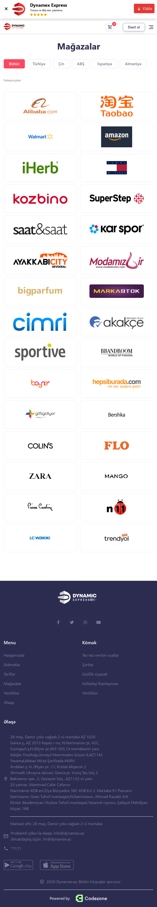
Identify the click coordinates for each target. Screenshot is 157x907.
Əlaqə (9, 702)
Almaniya (133, 63)
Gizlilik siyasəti (94, 674)
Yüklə (147, 8)
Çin (61, 63)
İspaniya (104, 63)
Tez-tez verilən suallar (100, 655)
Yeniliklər (11, 692)
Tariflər (9, 674)
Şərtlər (88, 664)
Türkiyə (39, 63)
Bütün (14, 63)
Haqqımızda (14, 655)
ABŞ (80, 63)
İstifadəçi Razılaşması (100, 683)
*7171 (16, 848)
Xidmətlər (12, 664)
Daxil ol (134, 27)
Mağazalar (13, 683)
